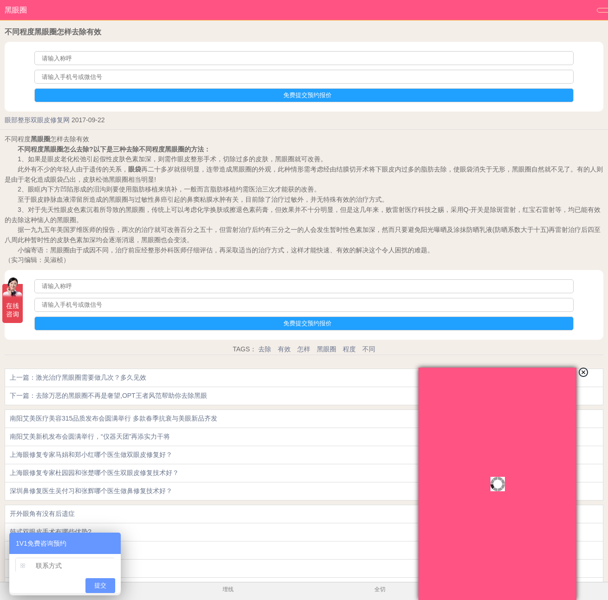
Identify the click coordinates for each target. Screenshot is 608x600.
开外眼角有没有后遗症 (42, 513)
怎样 (303, 349)
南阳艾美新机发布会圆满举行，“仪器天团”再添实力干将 (90, 436)
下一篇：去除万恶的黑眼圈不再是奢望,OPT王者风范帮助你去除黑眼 (108, 395)
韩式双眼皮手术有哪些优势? (51, 531)
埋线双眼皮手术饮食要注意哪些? (57, 550)
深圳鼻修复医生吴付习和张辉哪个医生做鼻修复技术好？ (91, 491)
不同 (368, 349)
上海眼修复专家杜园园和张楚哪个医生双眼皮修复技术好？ (94, 472)
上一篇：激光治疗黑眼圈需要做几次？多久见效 (78, 377)
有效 (284, 349)
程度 (349, 349)
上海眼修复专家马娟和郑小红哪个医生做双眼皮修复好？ (91, 454)
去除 (264, 349)
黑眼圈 (16, 10)
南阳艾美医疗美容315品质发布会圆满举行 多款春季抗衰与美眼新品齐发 (113, 418)
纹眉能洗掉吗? (31, 568)
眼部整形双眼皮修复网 (37, 120)
